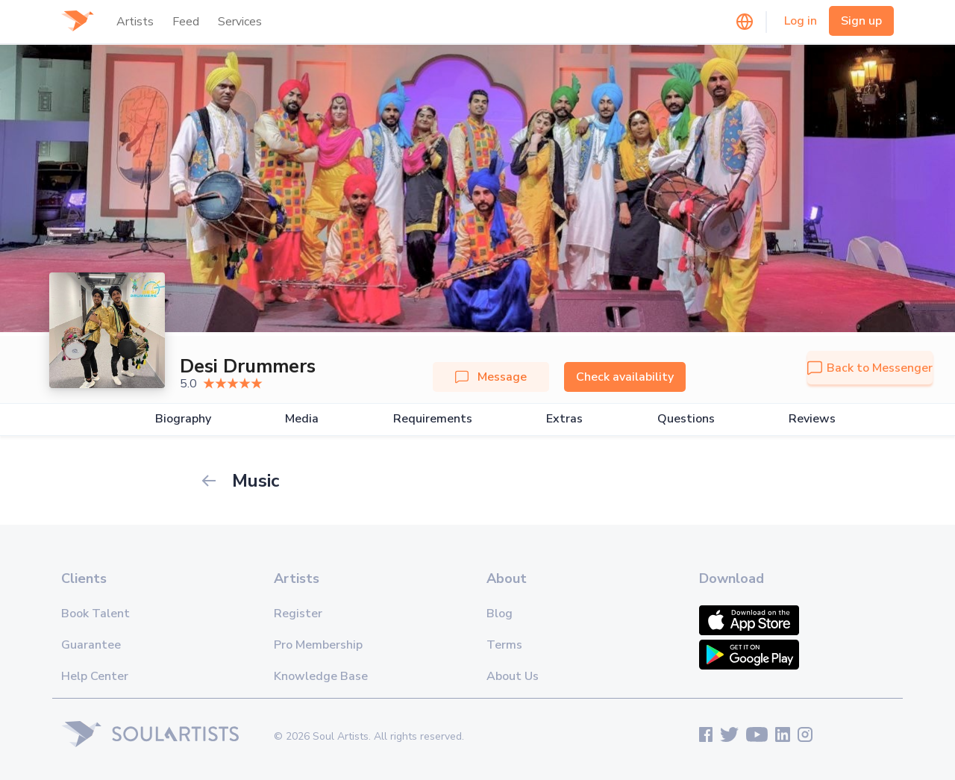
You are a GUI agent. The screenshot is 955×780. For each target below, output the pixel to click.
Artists (135, 21)
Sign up (861, 21)
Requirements (432, 419)
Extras (564, 419)
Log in (800, 21)
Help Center (94, 676)
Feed (185, 21)
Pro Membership (318, 644)
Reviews (812, 419)
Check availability (625, 377)
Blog (499, 613)
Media (302, 419)
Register (298, 613)
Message (491, 377)
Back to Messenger (870, 368)
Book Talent (95, 613)
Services (240, 21)
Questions (686, 419)
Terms (504, 644)
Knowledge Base (321, 676)
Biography (183, 419)
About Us (512, 676)
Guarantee (91, 644)
